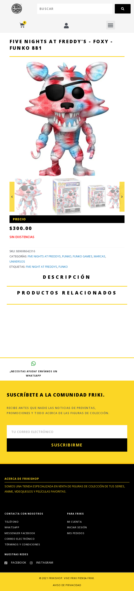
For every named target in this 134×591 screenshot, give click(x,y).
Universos (17, 261)
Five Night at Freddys (41, 267)
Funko (66, 256)
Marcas (99, 256)
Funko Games (82, 256)
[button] (110, 25)
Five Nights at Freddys (44, 256)
